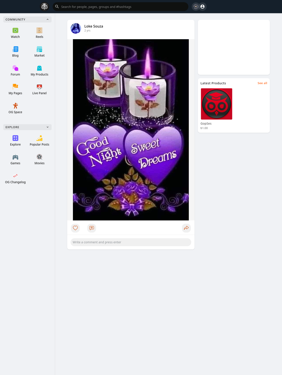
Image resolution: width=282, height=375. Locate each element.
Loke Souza (93, 26)
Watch (15, 33)
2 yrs (87, 30)
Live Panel (39, 89)
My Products (39, 70)
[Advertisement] (234, 47)
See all (262, 83)
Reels (39, 33)
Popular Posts (39, 140)
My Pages (15, 89)
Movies (40, 159)
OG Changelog (15, 178)
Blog (15, 51)
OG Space (15, 108)
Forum (15, 70)
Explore (15, 140)
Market (39, 51)
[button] (120, 6)
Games (15, 159)
